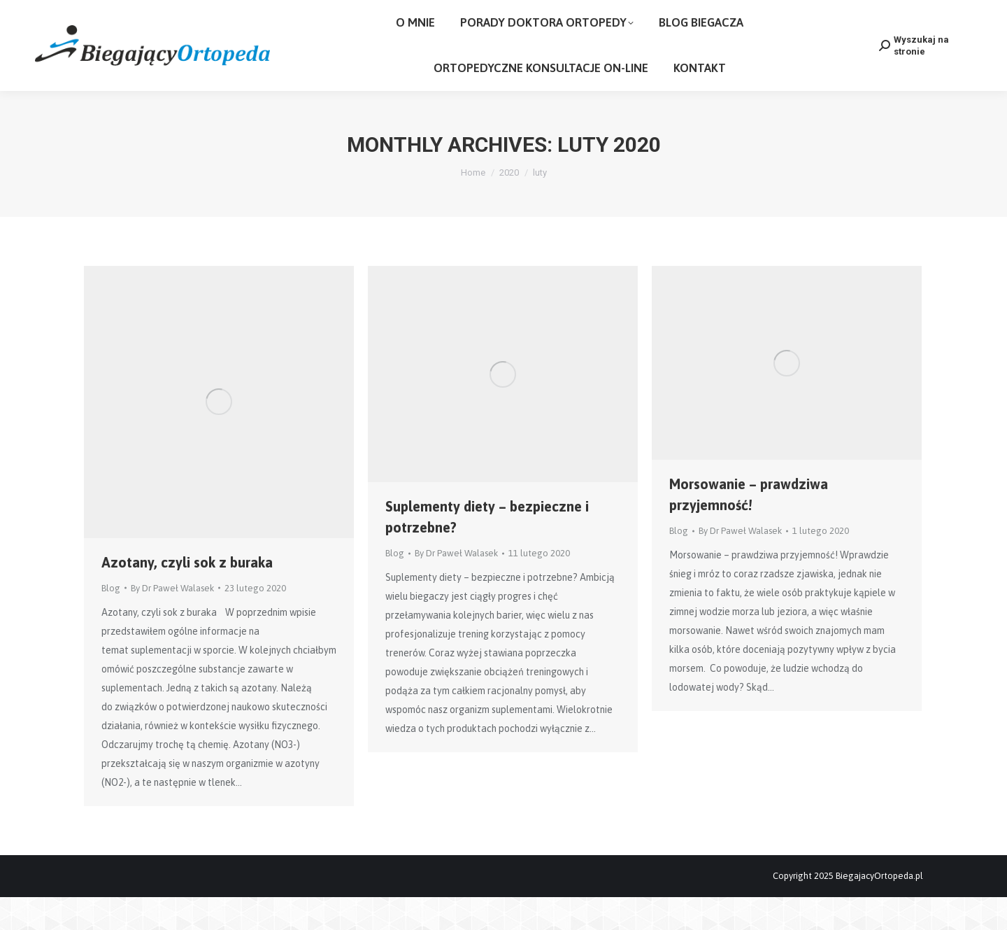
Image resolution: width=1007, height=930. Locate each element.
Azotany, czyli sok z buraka (187, 595)
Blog (110, 621)
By (172, 621)
